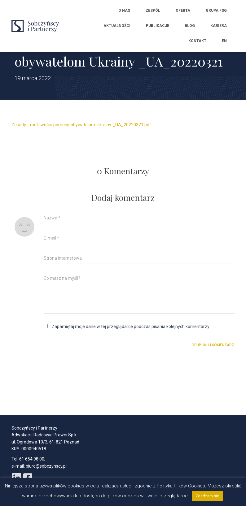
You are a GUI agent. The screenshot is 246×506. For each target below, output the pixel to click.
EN (224, 41)
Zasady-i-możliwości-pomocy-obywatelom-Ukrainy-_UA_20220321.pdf (81, 124)
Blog (190, 26)
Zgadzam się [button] (207, 496)
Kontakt (197, 41)
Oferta (183, 10)
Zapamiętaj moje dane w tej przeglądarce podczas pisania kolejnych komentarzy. (131, 326)
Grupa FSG (216, 10)
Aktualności (116, 26)
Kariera (218, 26)
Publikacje (157, 26)
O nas (124, 10)
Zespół (153, 10)
